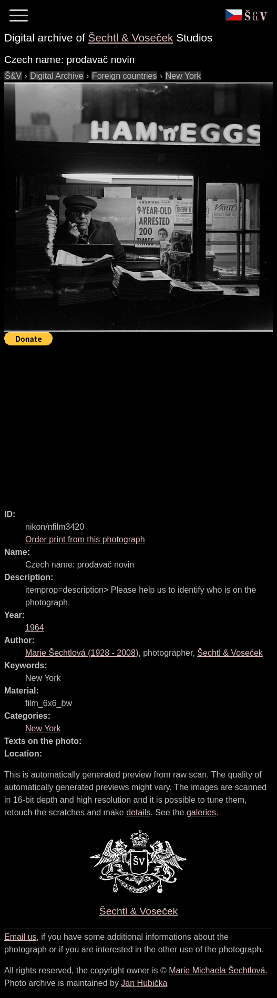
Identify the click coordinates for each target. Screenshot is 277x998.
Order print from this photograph (85, 539)
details (138, 812)
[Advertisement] (140, 422)
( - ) (81, 652)
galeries (201, 812)
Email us (20, 936)
